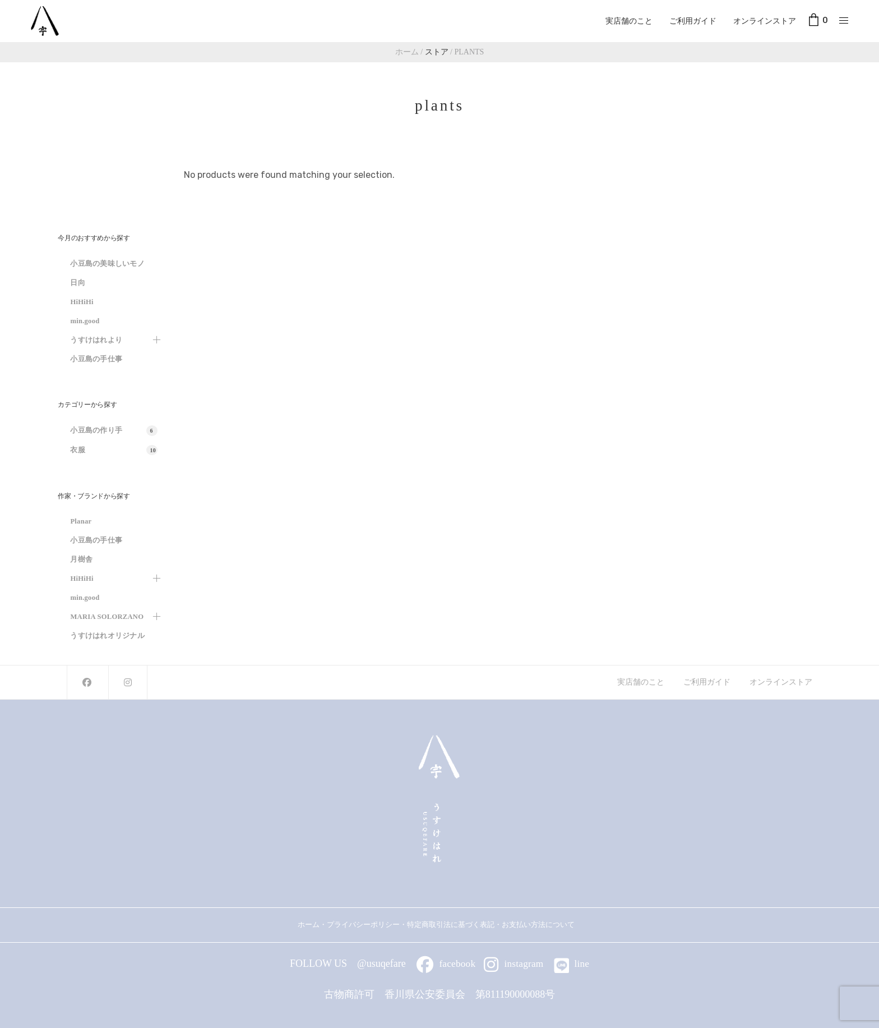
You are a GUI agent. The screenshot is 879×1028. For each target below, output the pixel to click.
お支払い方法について (542, 924)
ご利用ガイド (692, 20)
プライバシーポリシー (363, 924)
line (572, 963)
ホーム (309, 924)
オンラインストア (764, 20)
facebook (445, 963)
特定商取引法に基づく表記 (450, 924)
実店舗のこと (629, 20)
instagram (514, 963)
